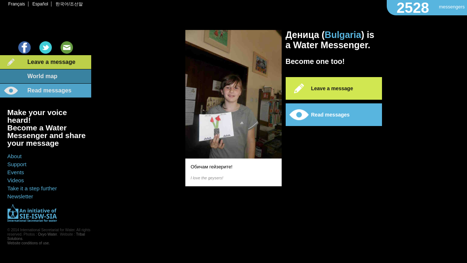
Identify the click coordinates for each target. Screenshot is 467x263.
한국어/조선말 (69, 4)
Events (15, 172)
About (14, 156)
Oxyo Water (47, 234)
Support (17, 164)
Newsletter (20, 196)
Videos (15, 180)
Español (40, 4)
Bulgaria (343, 35)
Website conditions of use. (28, 243)
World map (42, 76)
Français (16, 4)
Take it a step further (32, 188)
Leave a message (51, 62)
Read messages (49, 90)
